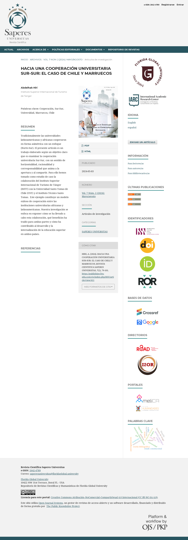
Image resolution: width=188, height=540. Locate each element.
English (132, 122)
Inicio (24, 59)
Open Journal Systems (51, 502)
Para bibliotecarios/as (139, 173)
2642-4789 (35, 470)
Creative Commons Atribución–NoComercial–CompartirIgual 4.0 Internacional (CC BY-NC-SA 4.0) (104, 497)
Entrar (180, 4)
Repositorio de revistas (123, 49)
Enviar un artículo (142, 142)
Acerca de (39, 49)
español (132, 127)
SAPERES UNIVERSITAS (95, 231)
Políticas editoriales (66, 49)
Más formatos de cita (97, 286)
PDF (86, 145)
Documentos (94, 49)
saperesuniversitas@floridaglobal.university (54, 473)
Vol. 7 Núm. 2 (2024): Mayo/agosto (63, 59)
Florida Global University (34, 479)
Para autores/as (135, 168)
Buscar (175, 49)
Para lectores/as (136, 163)
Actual (8, 49)
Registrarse (167, 4)
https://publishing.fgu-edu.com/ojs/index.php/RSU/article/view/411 (98, 277)
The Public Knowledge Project (63, 506)
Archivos (23, 49)
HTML (87, 151)
